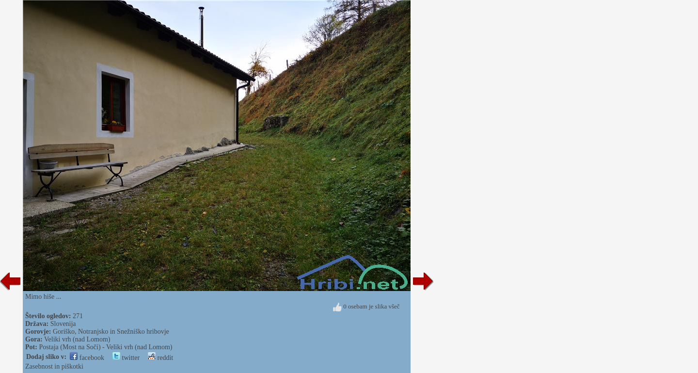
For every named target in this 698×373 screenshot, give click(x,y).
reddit (160, 357)
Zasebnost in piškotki (54, 366)
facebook (87, 357)
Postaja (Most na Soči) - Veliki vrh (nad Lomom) (105, 347)
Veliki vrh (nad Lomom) (77, 339)
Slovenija (63, 323)
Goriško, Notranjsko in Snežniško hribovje (111, 331)
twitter (126, 357)
